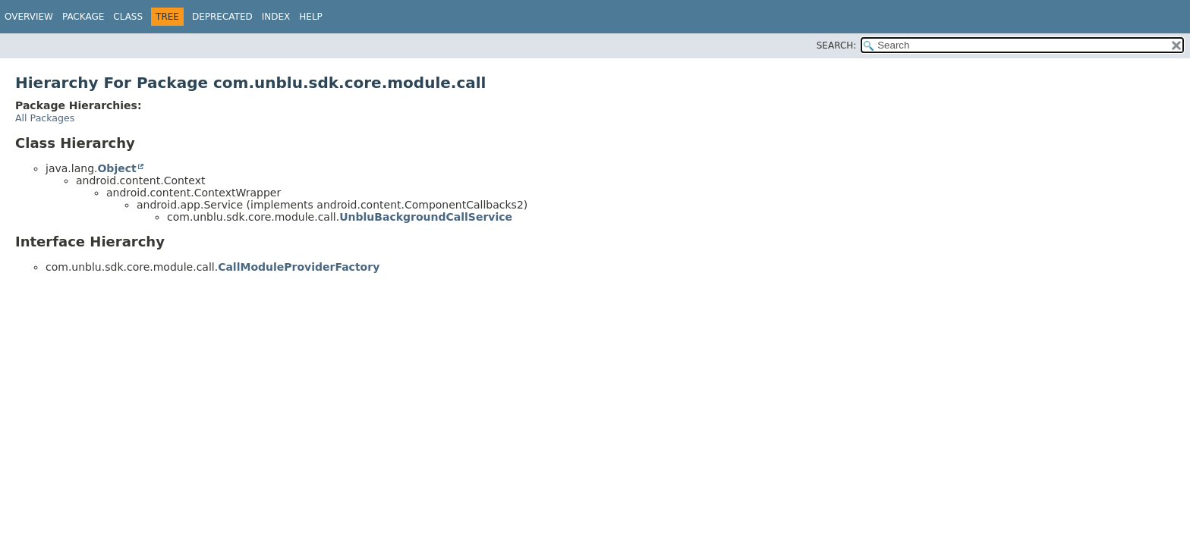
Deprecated (222, 16)
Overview (29, 16)
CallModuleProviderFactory (298, 267)
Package (83, 16)
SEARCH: (837, 45)
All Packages (44, 118)
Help (311, 16)
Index (276, 16)
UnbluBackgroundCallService (425, 217)
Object (116, 168)
